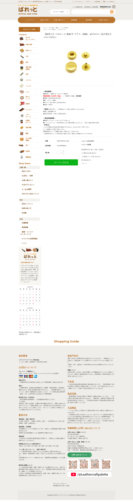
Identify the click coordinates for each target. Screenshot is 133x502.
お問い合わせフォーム (79, 455)
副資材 (28, 104)
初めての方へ (45, 20)
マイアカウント (79, 1)
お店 (21, 219)
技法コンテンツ (27, 204)
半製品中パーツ (28, 121)
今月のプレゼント (28, 185)
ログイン (89, 1)
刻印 (27, 62)
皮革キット (29, 50)
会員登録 (97, 1)
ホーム (45, 27)
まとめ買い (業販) (29, 139)
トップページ (30, 20)
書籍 (27, 133)
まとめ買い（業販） (54, 27)
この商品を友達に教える (88, 153)
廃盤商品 (28, 157)
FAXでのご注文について (30, 194)
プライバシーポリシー (60, 483)
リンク (24, 243)
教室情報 (89, 20)
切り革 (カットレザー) (30, 38)
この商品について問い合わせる (90, 156)
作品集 (24, 213)
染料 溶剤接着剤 (28, 68)
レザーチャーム (28, 115)
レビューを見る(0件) (87, 141)
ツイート (84, 163)
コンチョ (28, 80)
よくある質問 (26, 189)
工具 (27, 56)
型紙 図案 (28, 127)
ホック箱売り (65, 27)
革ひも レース (28, 98)
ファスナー (29, 109)
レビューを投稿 (86, 144)
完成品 (28, 151)
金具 (27, 74)
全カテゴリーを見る (29, 29)
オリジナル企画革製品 (30, 238)
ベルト (28, 92)
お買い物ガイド (59, 20)
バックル (28, 86)
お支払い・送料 (27, 176)
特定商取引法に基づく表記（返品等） (93, 149)
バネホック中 (61, 29)
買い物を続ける (86, 160)
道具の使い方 (26, 208)
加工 (27, 145)
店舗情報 (74, 20)
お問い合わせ (103, 20)
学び (21, 200)
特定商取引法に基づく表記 (61, 485)
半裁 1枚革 (29, 44)
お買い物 (23, 167)
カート (107, 1)
